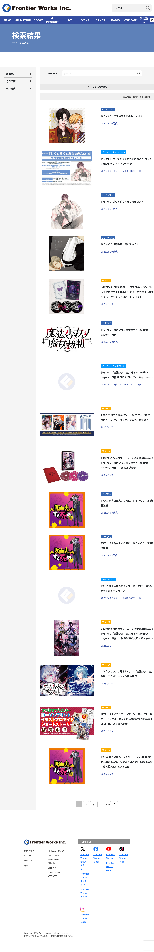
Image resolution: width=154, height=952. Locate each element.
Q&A (26, 865)
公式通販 (147, 20)
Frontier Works (110, 856)
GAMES (100, 20)
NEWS (8, 20)
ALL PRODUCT (53, 20)
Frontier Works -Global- (97, 858)
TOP (14, 43)
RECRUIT (28, 855)
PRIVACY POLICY (56, 850)
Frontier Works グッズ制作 (84, 879)
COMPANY (131, 20)
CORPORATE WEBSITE (54, 874)
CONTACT (29, 860)
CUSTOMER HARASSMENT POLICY (55, 859)
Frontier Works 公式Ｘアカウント (84, 861)
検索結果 (24, 43)
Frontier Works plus (110, 866)
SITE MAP (52, 867)
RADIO (115, 20)
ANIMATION (23, 20)
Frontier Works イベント (84, 895)
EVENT (84, 20)
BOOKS (38, 20)
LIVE (69, 20)
